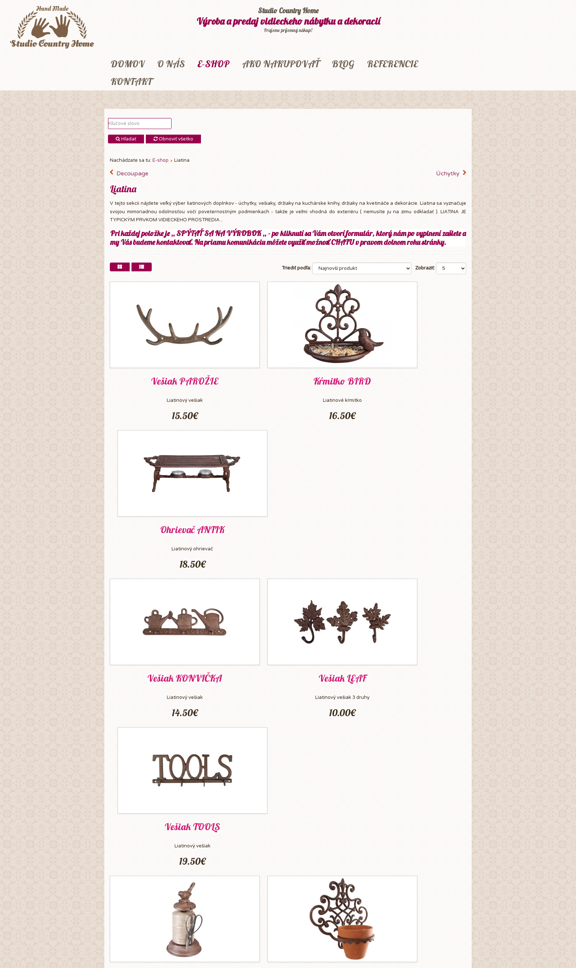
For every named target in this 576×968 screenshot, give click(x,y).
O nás (171, 64)
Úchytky (448, 173)
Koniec (246, 889)
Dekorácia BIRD (288, 823)
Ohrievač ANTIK (410, 380)
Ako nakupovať (280, 64)
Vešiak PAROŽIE (166, 380)
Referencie (392, 64)
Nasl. (224, 889)
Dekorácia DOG (166, 823)
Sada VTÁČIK (166, 675)
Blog (343, 64)
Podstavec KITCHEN (410, 823)
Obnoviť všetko (173, 139)
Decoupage (132, 173)
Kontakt (131, 81)
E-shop (213, 64)
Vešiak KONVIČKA (166, 528)
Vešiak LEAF (288, 528)
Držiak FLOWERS (288, 675)
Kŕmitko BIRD (288, 380)
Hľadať (126, 139)
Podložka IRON (409, 675)
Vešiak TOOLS (410, 528)
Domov (128, 64)
